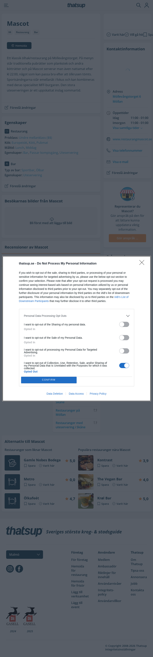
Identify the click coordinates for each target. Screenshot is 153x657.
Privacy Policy (98, 393)
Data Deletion (55, 393)
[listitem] (76, 316)
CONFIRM (49, 379)
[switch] (124, 324)
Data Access (76, 393)
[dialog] (77, 328)
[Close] (143, 263)
